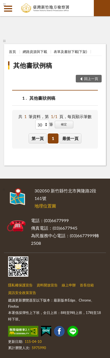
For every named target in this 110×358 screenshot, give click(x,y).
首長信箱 (87, 285)
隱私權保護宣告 (20, 285)
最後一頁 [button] (70, 138)
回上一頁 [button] (91, 78)
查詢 (102, 8)
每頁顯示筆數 (79, 116)
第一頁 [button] (38, 138)
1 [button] (53, 138)
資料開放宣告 (47, 285)
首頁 (12, 51)
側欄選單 (8, 9)
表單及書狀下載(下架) (70, 51)
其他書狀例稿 (32, 65)
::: (4, 4)
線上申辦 (69, 285)
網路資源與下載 (35, 51)
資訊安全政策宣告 (22, 292)
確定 (64, 124)
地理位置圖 (45, 205)
